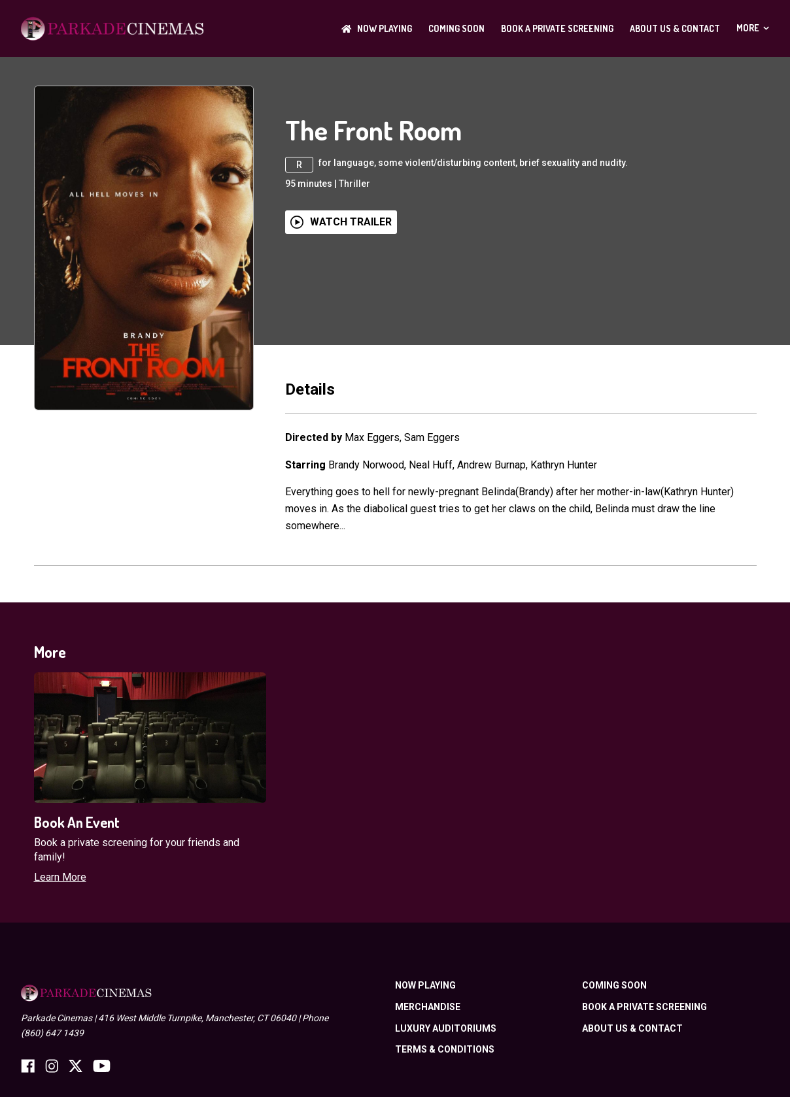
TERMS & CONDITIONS (444, 1049)
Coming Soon (456, 28)
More (752, 28)
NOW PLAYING (376, 28)
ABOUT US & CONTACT (675, 28)
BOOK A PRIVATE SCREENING (557, 28)
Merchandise (427, 1007)
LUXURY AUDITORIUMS (445, 1028)
